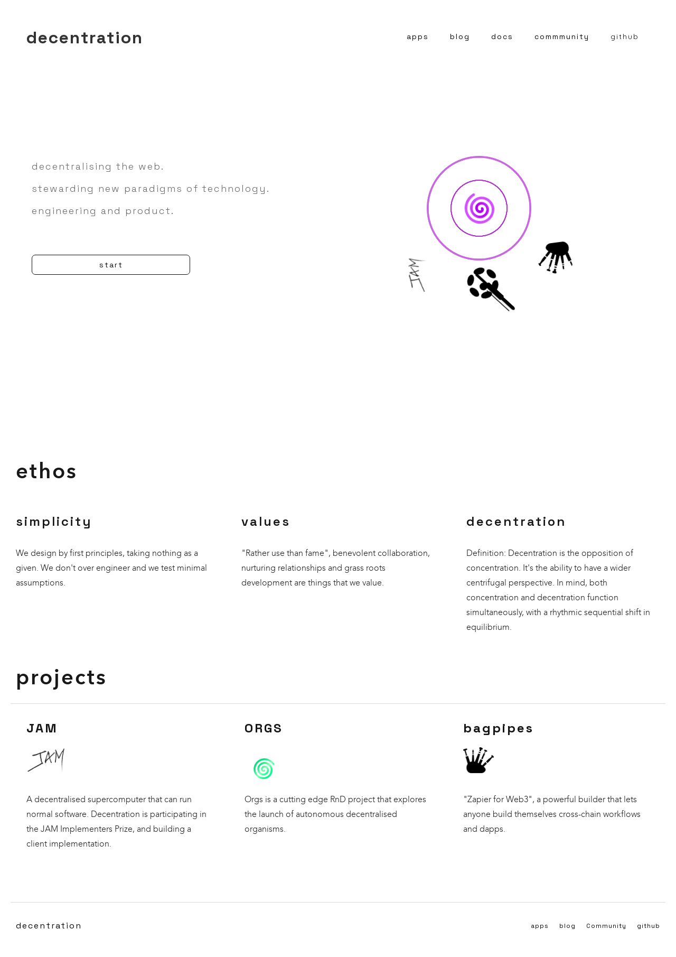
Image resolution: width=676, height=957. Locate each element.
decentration (49, 925)
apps (418, 36)
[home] (84, 36)
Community (606, 926)
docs (502, 36)
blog (460, 36)
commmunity (561, 36)
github (625, 36)
